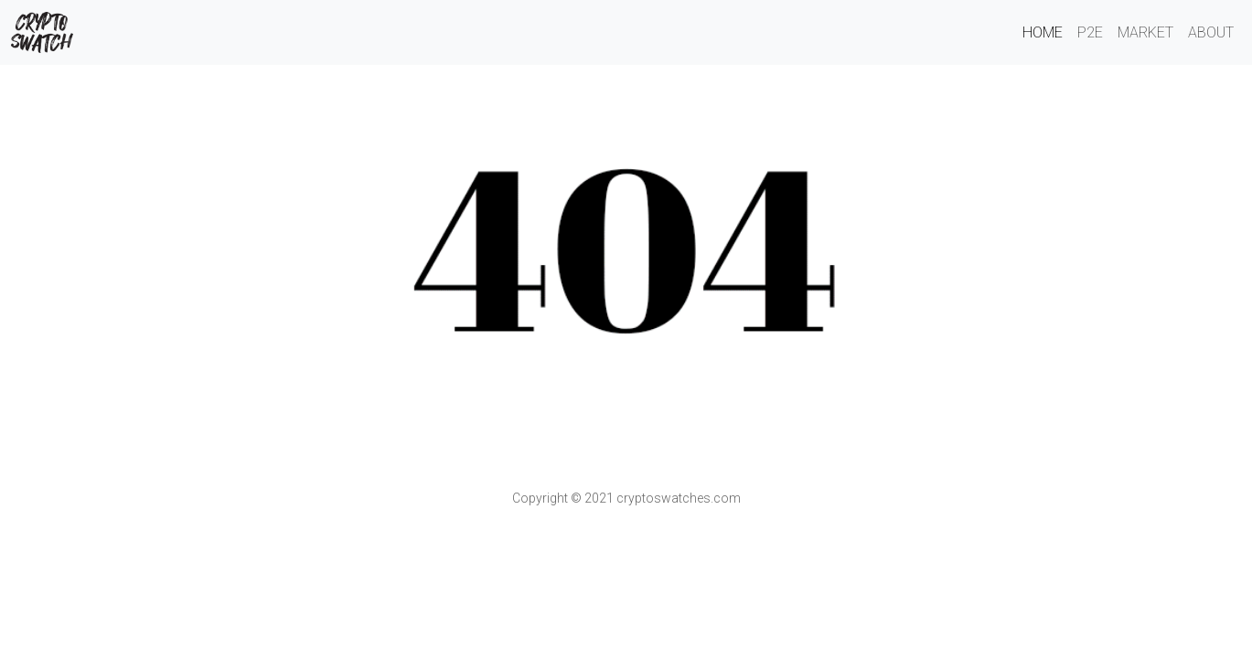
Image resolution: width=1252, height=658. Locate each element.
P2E (1090, 32)
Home (1042, 32)
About (1211, 32)
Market (1145, 32)
